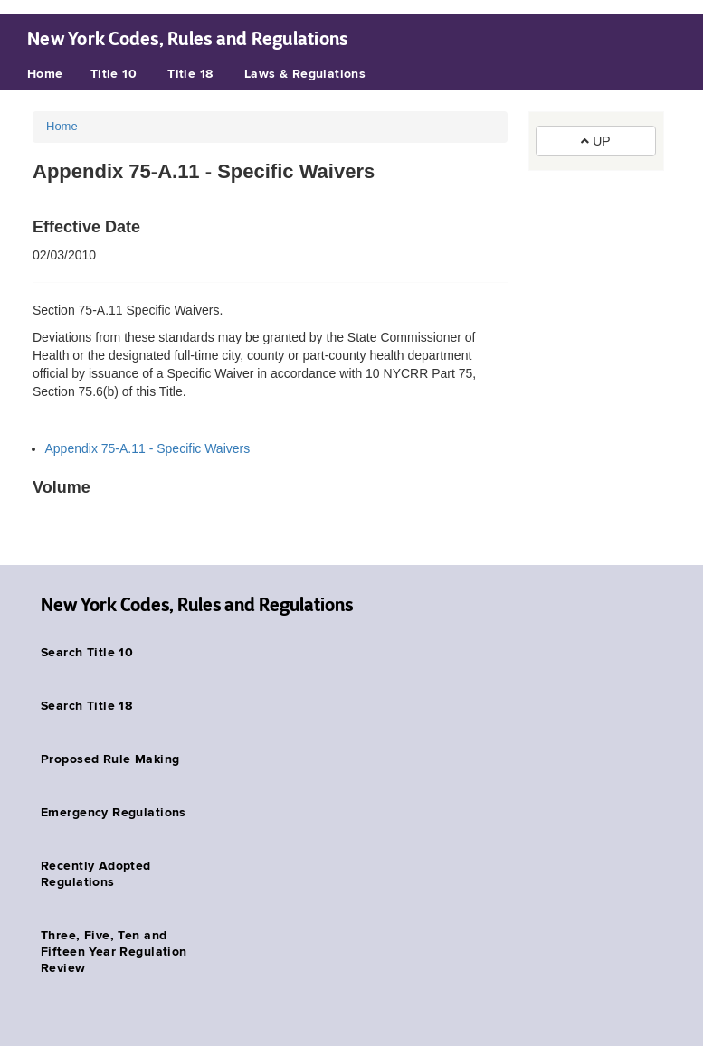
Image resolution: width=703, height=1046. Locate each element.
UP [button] (595, 141)
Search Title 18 (86, 706)
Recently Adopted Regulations (96, 874)
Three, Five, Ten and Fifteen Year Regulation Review (114, 952)
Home (45, 74)
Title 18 (190, 74)
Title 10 (113, 74)
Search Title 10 (87, 652)
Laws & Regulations (305, 74)
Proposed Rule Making (110, 759)
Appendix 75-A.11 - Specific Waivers (148, 448)
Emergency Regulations (113, 812)
